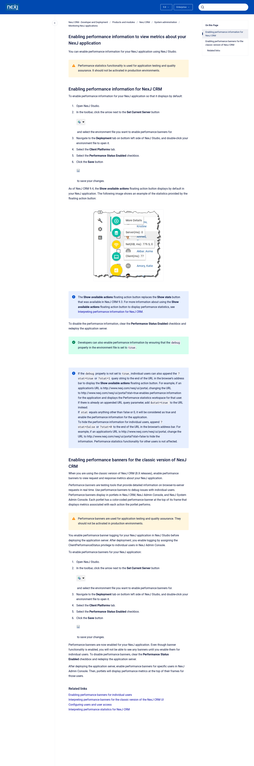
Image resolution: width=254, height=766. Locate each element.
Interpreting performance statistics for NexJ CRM (99, 709)
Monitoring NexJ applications (83, 25)
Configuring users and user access (90, 704)
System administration (165, 22)
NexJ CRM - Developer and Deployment (88, 22)
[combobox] (223, 7)
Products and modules (123, 22)
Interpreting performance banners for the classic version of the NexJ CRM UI (116, 699)
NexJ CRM (144, 22)
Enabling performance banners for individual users (100, 695)
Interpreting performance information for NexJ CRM (110, 311)
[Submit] (202, 7)
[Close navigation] (55, 23)
